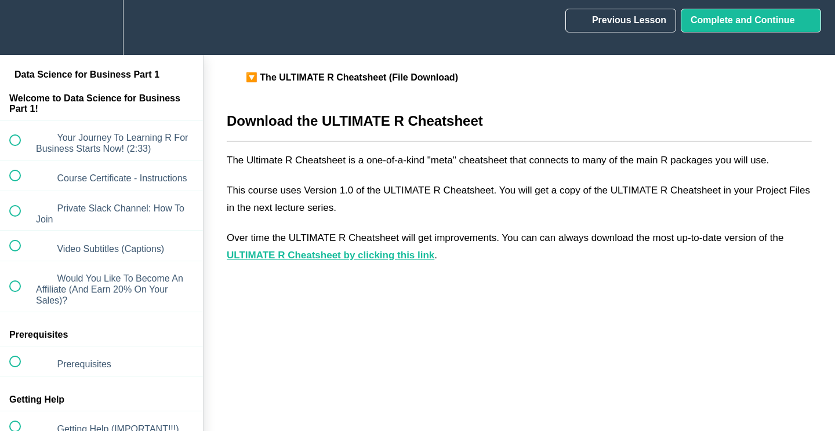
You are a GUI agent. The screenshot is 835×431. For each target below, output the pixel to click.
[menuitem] (101, 27)
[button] (21, 27)
